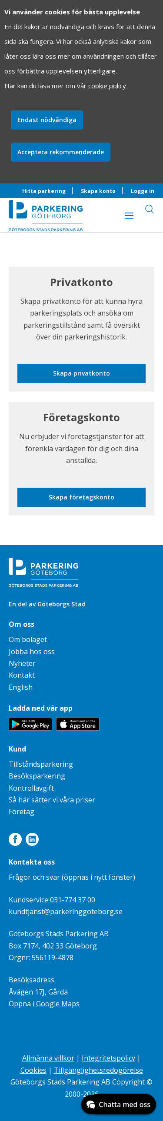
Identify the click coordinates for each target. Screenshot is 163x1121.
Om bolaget (28, 639)
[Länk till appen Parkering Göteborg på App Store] (78, 728)
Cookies (33, 1070)
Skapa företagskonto (81, 497)
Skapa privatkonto (81, 373)
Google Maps (58, 1003)
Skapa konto (98, 191)
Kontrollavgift (31, 788)
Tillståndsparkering (41, 764)
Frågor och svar (34, 877)
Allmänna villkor (48, 1058)
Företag (21, 811)
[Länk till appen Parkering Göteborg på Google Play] (30, 728)
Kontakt (22, 675)
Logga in (142, 191)
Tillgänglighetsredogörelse (98, 1070)
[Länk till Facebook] (15, 841)
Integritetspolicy (108, 1058)
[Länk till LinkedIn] (32, 841)
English (21, 687)
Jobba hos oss (32, 651)
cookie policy (107, 85)
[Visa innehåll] (129, 215)
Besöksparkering (37, 776)
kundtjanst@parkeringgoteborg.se (66, 911)
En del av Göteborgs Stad (47, 604)
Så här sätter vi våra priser (52, 800)
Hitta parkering (44, 191)
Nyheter (22, 663)
